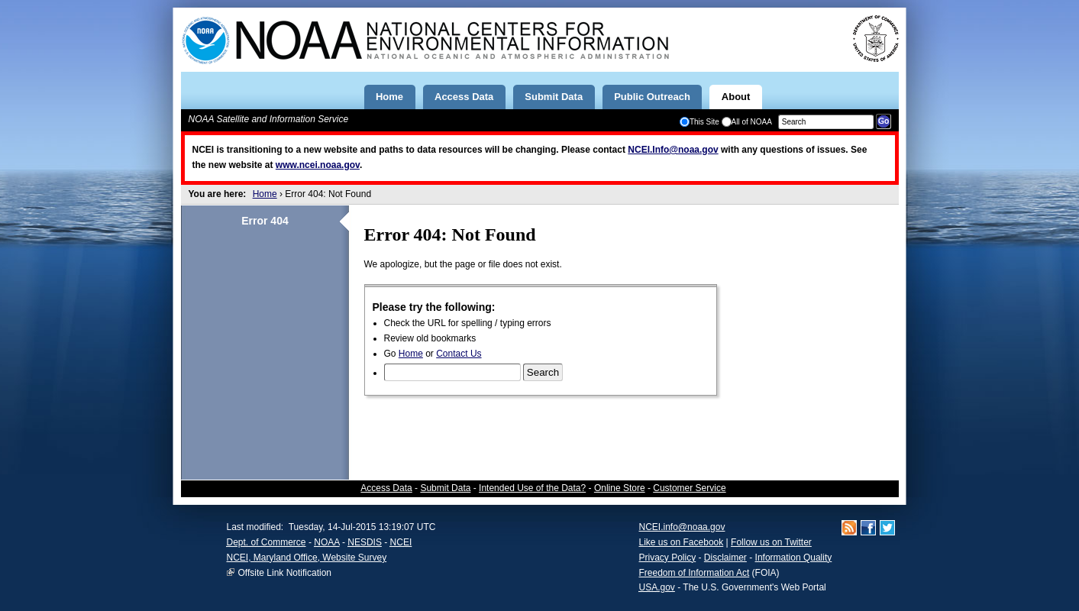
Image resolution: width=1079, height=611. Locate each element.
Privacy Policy (667, 557)
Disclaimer (725, 557)
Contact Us (458, 353)
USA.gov (657, 587)
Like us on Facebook (681, 542)
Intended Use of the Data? (532, 488)
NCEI (401, 542)
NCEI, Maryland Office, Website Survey (307, 557)
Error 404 (264, 221)
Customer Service (689, 488)
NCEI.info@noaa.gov (682, 527)
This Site (699, 122)
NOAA (326, 542)
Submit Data (445, 488)
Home (265, 194)
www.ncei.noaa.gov (318, 165)
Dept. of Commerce (266, 542)
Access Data (386, 488)
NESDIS (364, 542)
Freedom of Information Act (694, 572)
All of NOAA (747, 122)
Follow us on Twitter (771, 542)
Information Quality (793, 557)
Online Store (619, 488)
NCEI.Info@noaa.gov (673, 149)
